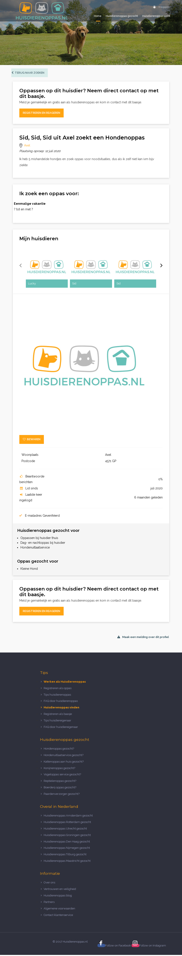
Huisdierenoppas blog (58, 896)
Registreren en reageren (41, 113)
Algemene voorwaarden (59, 909)
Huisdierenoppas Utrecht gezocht (65, 829)
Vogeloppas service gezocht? (62, 775)
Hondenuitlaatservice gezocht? (63, 756)
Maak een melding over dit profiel (143, 638)
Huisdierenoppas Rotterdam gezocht (67, 823)
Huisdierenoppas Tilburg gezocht (65, 855)
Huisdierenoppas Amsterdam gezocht (68, 816)
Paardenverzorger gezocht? (61, 795)
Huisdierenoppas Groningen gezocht (67, 836)
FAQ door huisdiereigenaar (61, 727)
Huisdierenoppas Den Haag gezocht (67, 842)
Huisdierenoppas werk (156, 16)
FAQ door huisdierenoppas (61, 702)
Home (97, 16)
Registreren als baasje (58, 715)
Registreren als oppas (57, 689)
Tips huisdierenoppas (57, 695)
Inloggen (161, 6)
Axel (27, 146)
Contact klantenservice (58, 915)
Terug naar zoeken (29, 73)
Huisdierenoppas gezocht (122, 16)
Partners (49, 902)
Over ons (49, 883)
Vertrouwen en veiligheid (60, 889)
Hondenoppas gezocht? (59, 749)
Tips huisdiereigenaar (57, 721)
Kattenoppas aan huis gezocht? (64, 762)
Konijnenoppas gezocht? (59, 769)
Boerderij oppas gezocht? (60, 788)
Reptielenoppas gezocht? (60, 782)
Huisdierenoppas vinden (61, 708)
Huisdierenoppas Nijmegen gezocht (67, 848)
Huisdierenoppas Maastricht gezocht (67, 861)
